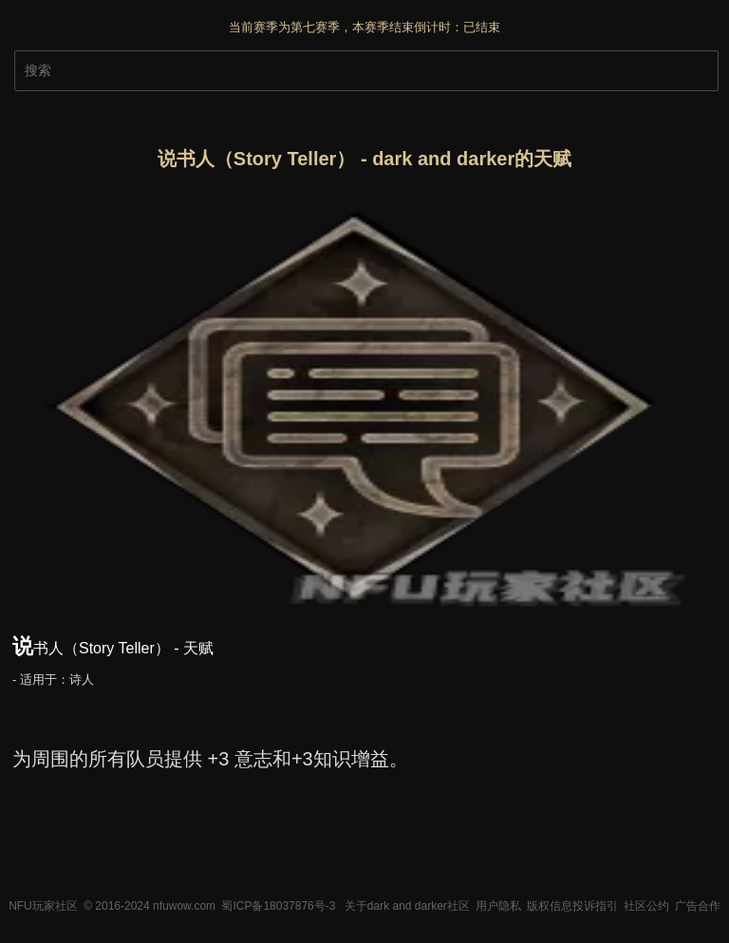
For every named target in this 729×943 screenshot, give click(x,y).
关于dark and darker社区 (407, 906)
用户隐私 (498, 906)
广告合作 (697, 906)
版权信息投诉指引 (572, 906)
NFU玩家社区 (43, 906)
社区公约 (646, 906)
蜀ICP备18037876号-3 (278, 906)
